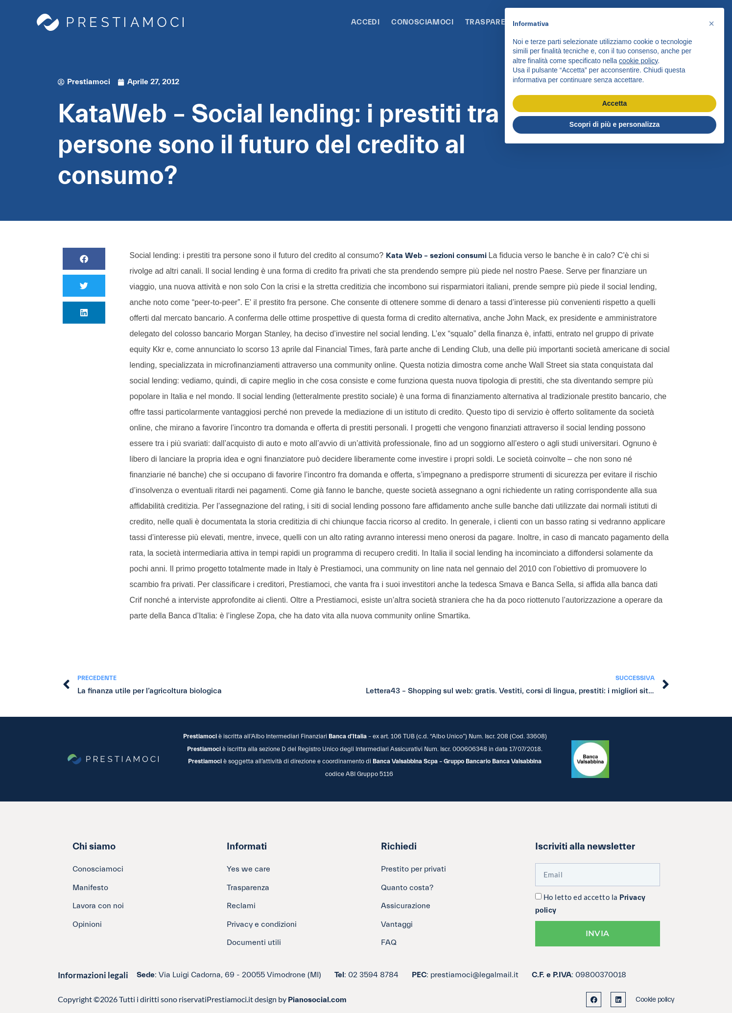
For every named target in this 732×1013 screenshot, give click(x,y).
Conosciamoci (422, 22)
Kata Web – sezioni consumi (437, 255)
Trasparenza (493, 22)
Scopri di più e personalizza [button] (614, 124)
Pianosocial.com (317, 999)
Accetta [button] (614, 103)
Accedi (365, 22)
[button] (84, 259)
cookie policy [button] (638, 61)
